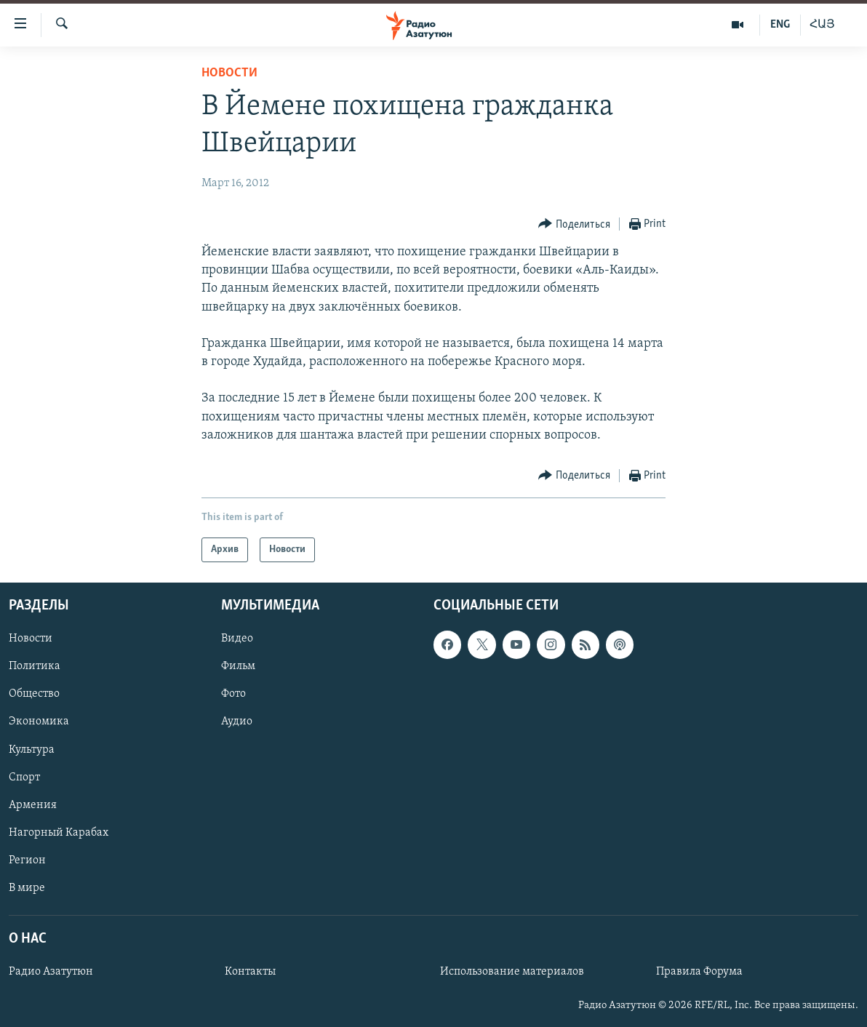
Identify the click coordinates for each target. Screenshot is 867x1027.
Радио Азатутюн (51, 972)
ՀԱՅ (822, 25)
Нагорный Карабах (58, 833)
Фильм (238, 667)
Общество (34, 694)
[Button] (574, 224)
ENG (780, 25)
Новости (229, 73)
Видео (237, 638)
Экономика (39, 722)
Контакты (250, 972)
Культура (32, 750)
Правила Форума (699, 972)
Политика (34, 667)
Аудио (236, 722)
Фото (233, 694)
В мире (27, 888)
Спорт (24, 777)
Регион (27, 860)
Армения (33, 805)
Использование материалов (512, 972)
